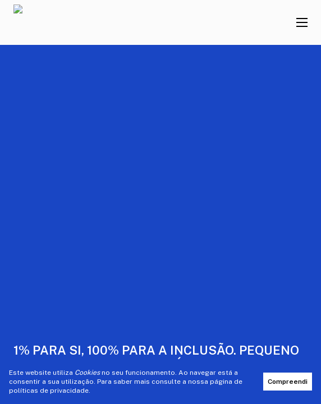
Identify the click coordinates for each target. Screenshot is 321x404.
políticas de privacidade (49, 390)
